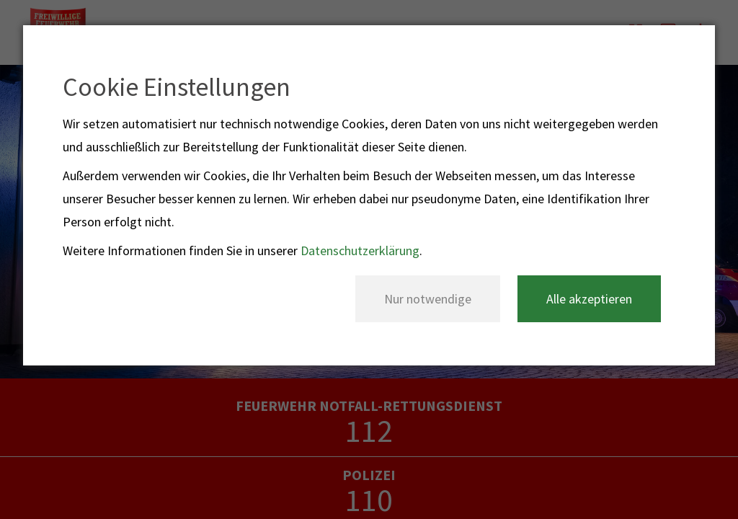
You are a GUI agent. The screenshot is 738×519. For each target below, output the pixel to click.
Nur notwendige (427, 298)
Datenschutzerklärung (360, 250)
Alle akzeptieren (589, 298)
